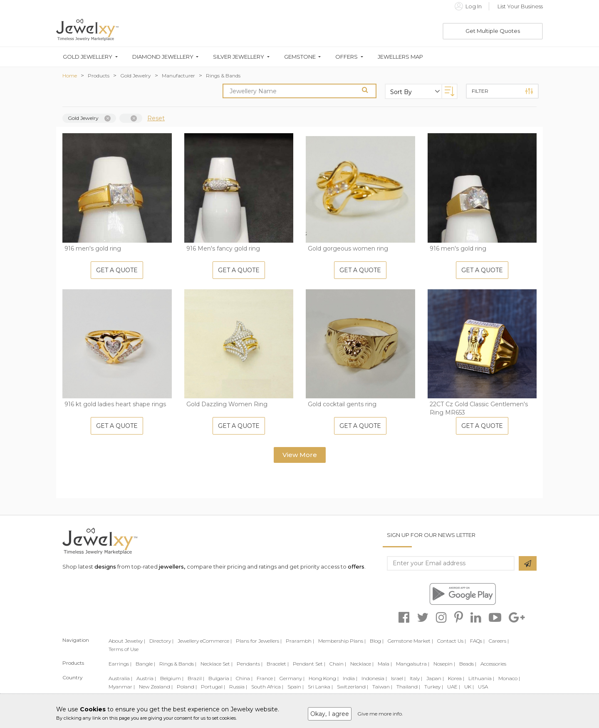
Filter (502, 91)
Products (98, 75)
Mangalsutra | (412, 664)
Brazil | (196, 678)
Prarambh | (300, 641)
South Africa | (267, 686)
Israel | (398, 678)
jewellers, (172, 566)
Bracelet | (278, 664)
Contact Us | (451, 641)
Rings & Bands (223, 75)
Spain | (295, 686)
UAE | (453, 686)
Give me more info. (380, 714)
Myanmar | (122, 686)
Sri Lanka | (320, 686)
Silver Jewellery (238, 57)
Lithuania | (481, 678)
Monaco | (509, 678)
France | (266, 678)
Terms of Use (124, 649)
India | (350, 678)
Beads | (467, 664)
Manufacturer (178, 75)
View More (299, 455)
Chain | (337, 664)
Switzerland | (352, 686)
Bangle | (145, 664)
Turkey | (433, 686)
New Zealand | (156, 686)
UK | (469, 686)
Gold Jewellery (87, 57)
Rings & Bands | (177, 664)
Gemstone (300, 57)
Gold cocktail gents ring (342, 404)
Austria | (146, 678)
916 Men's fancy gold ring (223, 248)
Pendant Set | (309, 664)
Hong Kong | (324, 678)
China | (244, 678)
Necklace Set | (216, 664)
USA (483, 686)
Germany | (292, 678)
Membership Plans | (342, 641)
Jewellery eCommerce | (205, 641)
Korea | (456, 678)
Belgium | (171, 678)
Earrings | (120, 664)
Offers (346, 57)
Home (69, 75)
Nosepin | (444, 664)
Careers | (499, 641)
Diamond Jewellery (162, 57)
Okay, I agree (329, 714)
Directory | (161, 641)
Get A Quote (117, 270)
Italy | (416, 678)
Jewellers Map (400, 57)
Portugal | (213, 686)
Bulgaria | (220, 678)
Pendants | (249, 664)
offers (356, 566)
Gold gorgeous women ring (348, 248)
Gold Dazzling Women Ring (226, 404)
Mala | (385, 664)
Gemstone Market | (410, 641)
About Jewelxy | (127, 641)
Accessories (493, 664)
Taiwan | (382, 686)
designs (105, 566)
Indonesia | (374, 678)
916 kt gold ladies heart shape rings (115, 404)
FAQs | (477, 641)
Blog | (377, 641)
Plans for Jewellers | (259, 641)
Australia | (120, 678)
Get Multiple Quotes (492, 30)
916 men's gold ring (92, 248)
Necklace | (362, 664)
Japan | (435, 678)
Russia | (238, 686)
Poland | (187, 686)
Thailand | (408, 686)
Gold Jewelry (135, 75)
